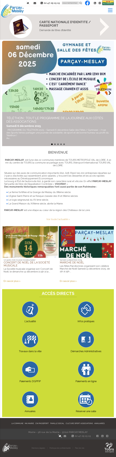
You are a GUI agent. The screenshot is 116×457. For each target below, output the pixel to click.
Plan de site (79, 448)
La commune (17, 423)
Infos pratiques (86, 312)
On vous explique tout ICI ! (58, 27)
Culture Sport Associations (79, 423)
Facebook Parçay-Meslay (87, 3)
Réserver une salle (86, 402)
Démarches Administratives (86, 342)
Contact (35, 3)
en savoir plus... (58, 127)
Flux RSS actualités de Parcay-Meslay (95, 3)
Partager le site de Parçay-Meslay (99, 3)
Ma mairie (29, 423)
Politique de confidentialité (60, 448)
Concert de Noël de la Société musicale (27, 264)
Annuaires (30, 402)
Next (109, 93)
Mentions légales (38, 448)
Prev (6, 93)
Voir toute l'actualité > (58, 219)
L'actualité (30, 312)
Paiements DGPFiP (30, 372)
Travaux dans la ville (30, 342)
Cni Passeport (42, 423)
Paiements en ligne (86, 372)
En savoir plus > (12, 281)
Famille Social (57, 423)
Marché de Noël (72, 262)
